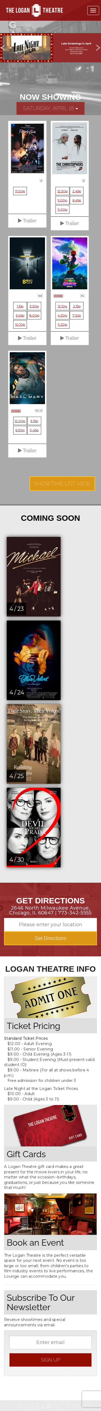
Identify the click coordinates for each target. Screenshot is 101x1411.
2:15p (77, 306)
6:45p (76, 200)
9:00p (62, 209)
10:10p (20, 324)
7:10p (76, 315)
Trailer (27, 220)
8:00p (34, 315)
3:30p (34, 306)
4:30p (62, 315)
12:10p (62, 306)
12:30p (62, 191)
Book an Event (35, 1243)
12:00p (20, 421)
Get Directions (50, 938)
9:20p (62, 324)
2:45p (76, 191)
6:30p (20, 430)
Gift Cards (26, 1154)
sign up (50, 1360)
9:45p (34, 430)
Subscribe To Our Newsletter (41, 1302)
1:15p (20, 306)
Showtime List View (62, 483)
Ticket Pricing (33, 1026)
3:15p (34, 421)
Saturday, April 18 (50, 108)
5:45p (20, 315)
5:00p (62, 200)
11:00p (20, 191)
